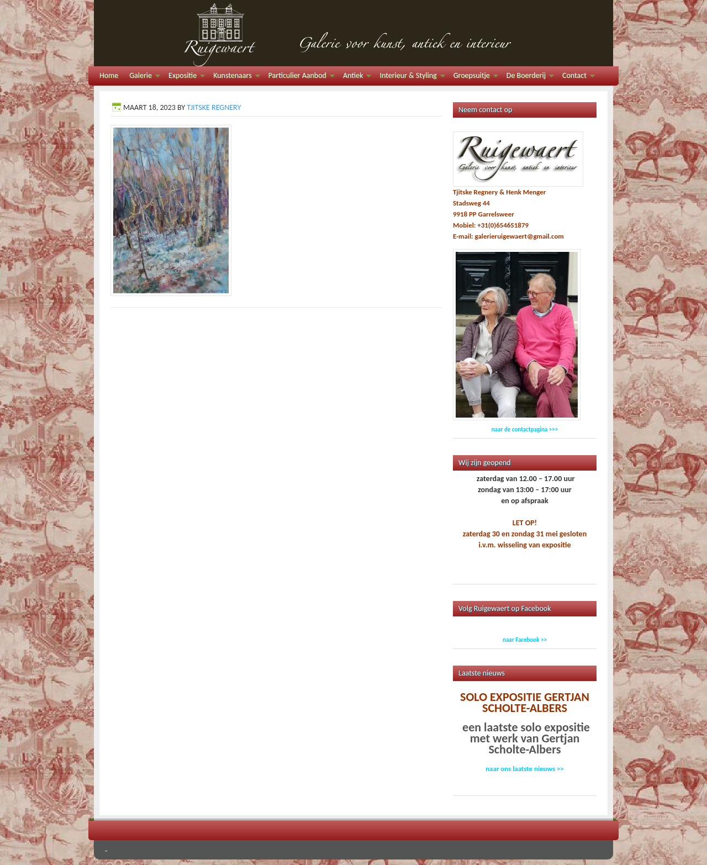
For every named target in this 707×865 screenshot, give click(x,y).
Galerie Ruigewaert (353, 33)
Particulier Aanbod (299, 77)
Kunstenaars (234, 77)
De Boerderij (527, 77)
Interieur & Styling (409, 77)
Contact (576, 77)
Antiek (354, 77)
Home (108, 75)
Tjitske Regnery (214, 107)
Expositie (184, 77)
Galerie (142, 77)
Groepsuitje (473, 77)
